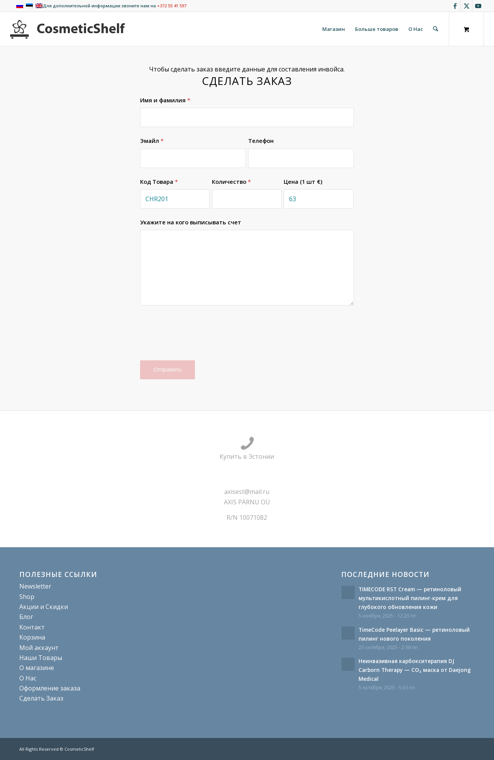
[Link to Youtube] (478, 6)
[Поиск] (435, 29)
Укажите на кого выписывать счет (190, 222)
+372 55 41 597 (171, 5)
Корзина (32, 637)
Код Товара (159, 181)
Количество (231, 181)
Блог (26, 616)
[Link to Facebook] (454, 6)
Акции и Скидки (43, 606)
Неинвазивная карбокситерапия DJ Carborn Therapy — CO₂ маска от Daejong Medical (415, 669)
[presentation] (198, 338)
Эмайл (152, 140)
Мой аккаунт (39, 647)
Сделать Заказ (41, 698)
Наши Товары (40, 657)
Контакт (32, 627)
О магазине (36, 667)
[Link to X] (466, 6)
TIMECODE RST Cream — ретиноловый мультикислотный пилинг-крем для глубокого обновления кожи (410, 598)
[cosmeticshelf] (67, 29)
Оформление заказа (49, 688)
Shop (26, 596)
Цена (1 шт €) (303, 181)
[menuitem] (333, 29)
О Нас (27, 678)
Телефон (261, 140)
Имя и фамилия (165, 100)
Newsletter (35, 586)
